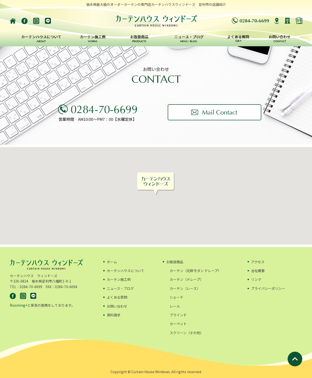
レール (175, 306)
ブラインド (178, 314)
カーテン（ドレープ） (187, 279)
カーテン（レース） (185, 288)
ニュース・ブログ (120, 288)
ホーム (112, 261)
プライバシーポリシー (268, 288)
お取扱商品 (174, 261)
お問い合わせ (117, 306)
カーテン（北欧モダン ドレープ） (195, 270)
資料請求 (113, 314)
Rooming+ (18, 305)
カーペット (178, 323)
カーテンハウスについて (125, 270)
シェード (176, 297)
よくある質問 (117, 297)
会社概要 (258, 270)
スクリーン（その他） (187, 332)
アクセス (257, 261)
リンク (256, 279)
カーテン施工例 (119, 279)
